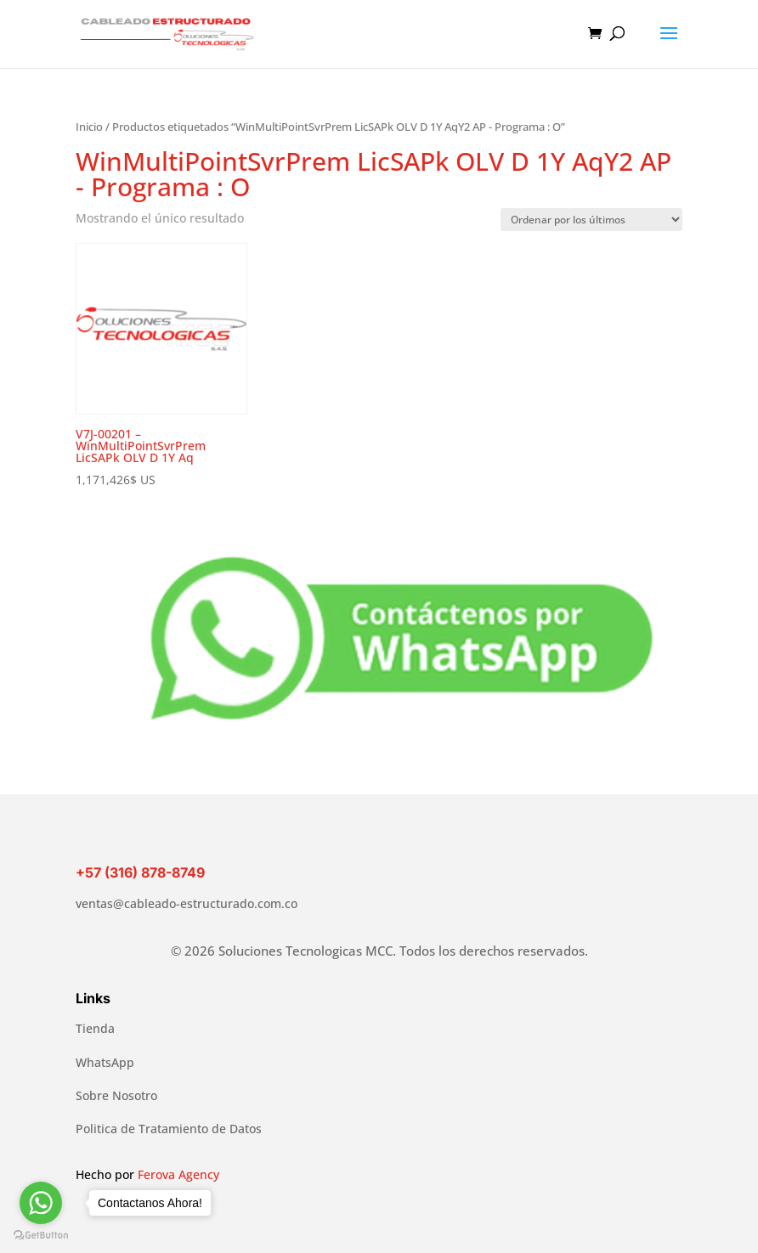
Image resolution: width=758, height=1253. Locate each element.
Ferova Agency (178, 1174)
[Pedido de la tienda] (591, 219)
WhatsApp (105, 1062)
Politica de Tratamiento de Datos (169, 1128)
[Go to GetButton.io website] (41, 1235)
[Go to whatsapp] (41, 1203)
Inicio (89, 126)
